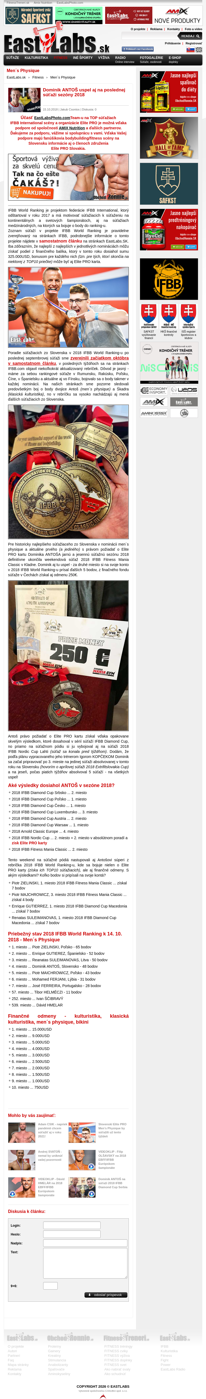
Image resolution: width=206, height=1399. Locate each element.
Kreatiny (54, 1356)
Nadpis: (17, 1243)
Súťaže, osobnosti (151, 59)
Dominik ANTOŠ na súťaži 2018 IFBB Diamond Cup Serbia (112, 1183)
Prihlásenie (173, 43)
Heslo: (16, 1234)
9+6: (14, 1286)
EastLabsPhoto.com (70, 2)
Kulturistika (169, 1351)
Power (166, 1365)
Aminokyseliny (59, 1374)
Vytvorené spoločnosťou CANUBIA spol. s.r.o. (103, 1394)
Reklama (156, 29)
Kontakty (173, 29)
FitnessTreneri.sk (18, 2)
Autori (12, 1351)
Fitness (38, 77)
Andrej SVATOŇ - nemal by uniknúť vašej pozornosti (50, 1155)
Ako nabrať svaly (117, 1369)
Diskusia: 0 (89, 109)
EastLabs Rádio (173, 1369)
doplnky (175, 59)
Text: (14, 1252)
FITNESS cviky (116, 1351)
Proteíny (54, 1346)
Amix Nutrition (43, 2)
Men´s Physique (62, 77)
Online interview (124, 59)
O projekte (138, 29)
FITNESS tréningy (118, 1346)
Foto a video (193, 29)
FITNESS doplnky (118, 1360)
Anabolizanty (58, 1365)
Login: (16, 1225)
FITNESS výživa (117, 1356)
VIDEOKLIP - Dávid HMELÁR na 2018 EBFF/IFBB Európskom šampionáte (51, 1187)
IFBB (164, 1346)
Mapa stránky (18, 1365)
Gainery (54, 1351)
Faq (11, 1360)
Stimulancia (57, 1360)
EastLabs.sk (16, 77)
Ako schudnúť (115, 1374)
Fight (164, 1360)
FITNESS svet (115, 1365)
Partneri (14, 1356)
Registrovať (194, 43)
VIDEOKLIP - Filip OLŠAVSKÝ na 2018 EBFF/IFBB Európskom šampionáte (112, 1159)
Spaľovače (56, 1369)
